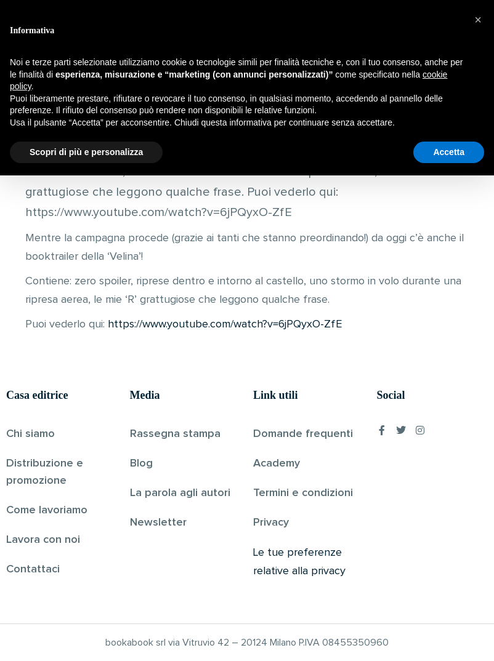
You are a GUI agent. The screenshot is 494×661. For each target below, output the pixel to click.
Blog (141, 463)
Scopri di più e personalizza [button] (86, 637)
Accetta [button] (448, 637)
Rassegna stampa (175, 433)
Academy (276, 463)
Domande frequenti (303, 433)
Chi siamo (30, 433)
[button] (478, 505)
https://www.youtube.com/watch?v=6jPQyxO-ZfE (225, 324)
